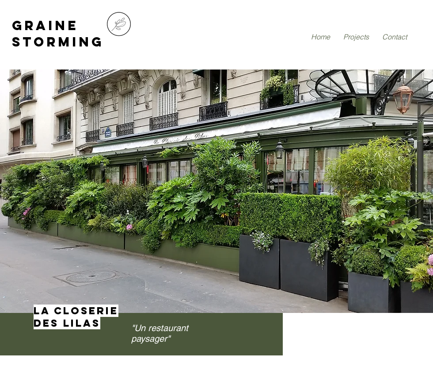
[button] (216, 191)
